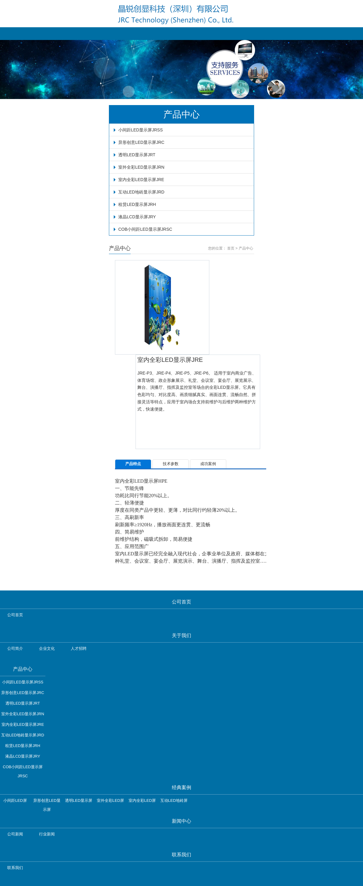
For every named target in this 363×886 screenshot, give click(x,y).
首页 (230, 248)
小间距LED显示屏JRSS (140, 129)
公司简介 (15, 648)
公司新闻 (15, 834)
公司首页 (15, 615)
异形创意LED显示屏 (46, 801)
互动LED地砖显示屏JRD (141, 192)
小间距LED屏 (15, 800)
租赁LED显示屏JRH (137, 204)
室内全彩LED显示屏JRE (141, 179)
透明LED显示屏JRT (136, 154)
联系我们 (15, 867)
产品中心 (246, 248)
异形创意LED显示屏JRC (141, 142)
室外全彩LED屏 (110, 800)
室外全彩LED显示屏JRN (141, 167)
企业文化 (47, 648)
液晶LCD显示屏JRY (137, 216)
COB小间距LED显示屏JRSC (145, 229)
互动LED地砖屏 (174, 800)
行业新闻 (47, 834)
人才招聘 (79, 648)
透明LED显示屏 (78, 800)
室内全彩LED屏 (142, 800)
